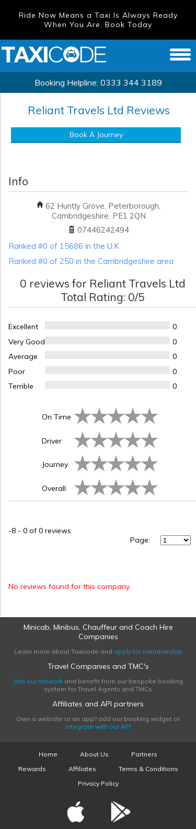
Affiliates (82, 769)
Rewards (32, 769)
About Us (94, 754)
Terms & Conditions (148, 769)
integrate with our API (98, 726)
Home (48, 754)
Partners (144, 754)
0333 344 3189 (131, 82)
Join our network (38, 681)
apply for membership (148, 651)
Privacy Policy (98, 783)
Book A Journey (96, 134)
